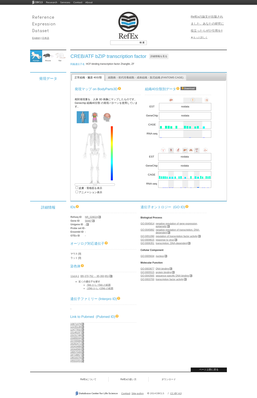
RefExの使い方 (128, 379)
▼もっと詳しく (199, 37)
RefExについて (88, 379)
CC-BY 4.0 (176, 393)
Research (51, 2)
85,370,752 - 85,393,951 (95, 276)
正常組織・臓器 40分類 (88, 77)
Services (65, 2)
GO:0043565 (147, 275)
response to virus (165, 239)
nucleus (160, 256)
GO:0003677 (147, 268)
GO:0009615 (147, 239)
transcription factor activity (170, 279)
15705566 (75, 340)
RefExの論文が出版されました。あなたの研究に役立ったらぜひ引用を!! (207, 23)
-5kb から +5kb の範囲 (99, 285)
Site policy (138, 393)
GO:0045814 (147, 223)
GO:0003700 (147, 279)
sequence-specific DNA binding (172, 275)
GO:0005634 (147, 256)
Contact (77, 2)
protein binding (163, 272)
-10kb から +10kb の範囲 (100, 288)
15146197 (75, 332)
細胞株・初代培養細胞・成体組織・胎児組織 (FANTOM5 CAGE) (146, 77)
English (36, 38)
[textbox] (124, 42)
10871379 (75, 324)
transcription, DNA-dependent (171, 243)
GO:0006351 (147, 243)
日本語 (45, 38)
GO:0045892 (147, 229)
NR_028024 (91, 217)
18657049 (75, 352)
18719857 (75, 355)
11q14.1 (74, 276)
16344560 (75, 349)
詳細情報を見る (158, 56)
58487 (88, 220)
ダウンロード (168, 379)
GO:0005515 (147, 272)
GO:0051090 (147, 236)
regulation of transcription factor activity (176, 236)
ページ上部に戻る (208, 369)
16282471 (75, 343)
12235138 (75, 326)
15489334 (75, 338)
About (89, 2)
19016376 (75, 357)
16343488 (75, 346)
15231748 (75, 335)
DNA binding (162, 268)
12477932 (75, 329)
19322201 (75, 360)
